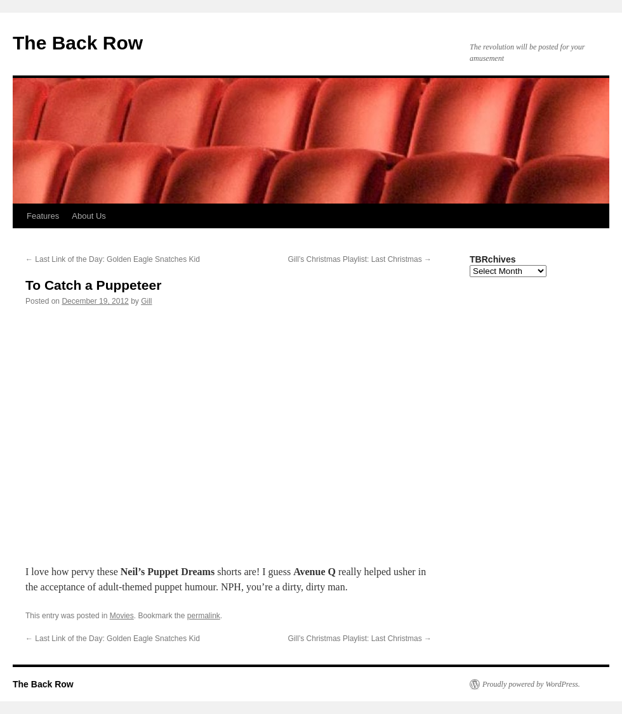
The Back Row (78, 42)
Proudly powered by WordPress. (531, 684)
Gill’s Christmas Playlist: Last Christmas (360, 259)
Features (43, 216)
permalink (203, 615)
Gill (146, 301)
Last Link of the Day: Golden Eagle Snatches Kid (112, 259)
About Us (88, 216)
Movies (122, 615)
